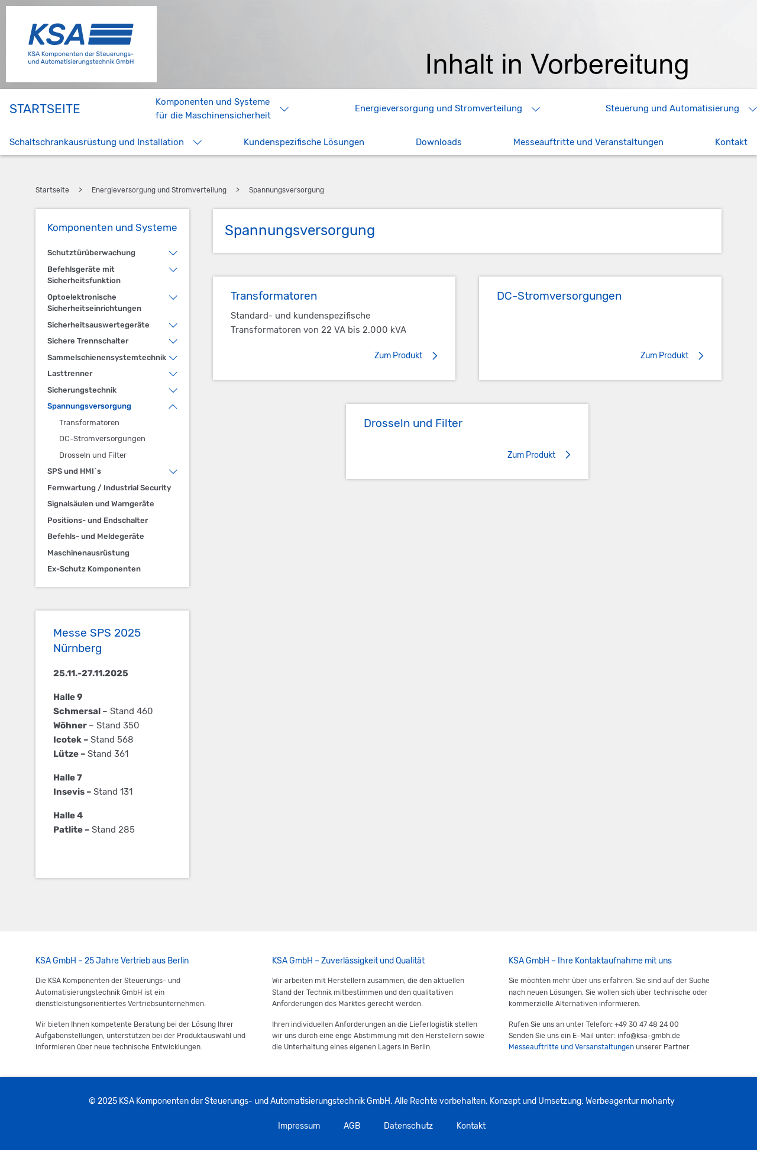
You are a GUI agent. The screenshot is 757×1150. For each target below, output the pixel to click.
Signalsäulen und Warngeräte (100, 503)
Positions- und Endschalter (97, 520)
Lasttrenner (69, 373)
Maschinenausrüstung (88, 552)
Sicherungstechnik (82, 390)
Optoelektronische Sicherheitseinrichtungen (94, 303)
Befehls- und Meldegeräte (95, 536)
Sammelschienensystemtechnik (106, 357)
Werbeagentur (612, 1101)
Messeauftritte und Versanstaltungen (571, 1047)
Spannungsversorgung (89, 405)
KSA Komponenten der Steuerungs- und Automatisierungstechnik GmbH (81, 44)
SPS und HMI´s (74, 471)
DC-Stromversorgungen (102, 438)
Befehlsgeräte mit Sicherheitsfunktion (84, 275)
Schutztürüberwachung (91, 252)
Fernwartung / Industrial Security (109, 487)
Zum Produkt (398, 356)
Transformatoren (89, 422)
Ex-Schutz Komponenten (94, 568)
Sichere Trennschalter (87, 340)
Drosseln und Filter (93, 455)
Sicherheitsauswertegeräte (98, 324)
